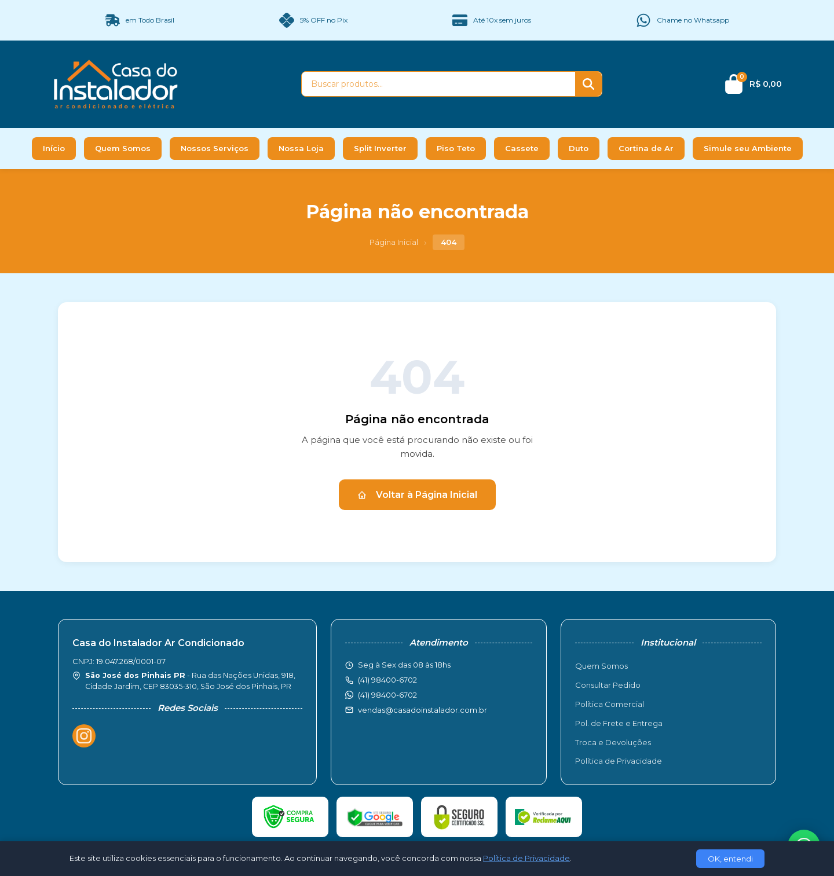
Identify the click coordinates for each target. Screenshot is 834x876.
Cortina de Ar (646, 148)
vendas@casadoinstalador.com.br (422, 709)
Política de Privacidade (618, 760)
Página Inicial (394, 242)
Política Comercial (609, 704)
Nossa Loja (301, 148)
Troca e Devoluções (613, 742)
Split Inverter (380, 148)
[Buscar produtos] (438, 84)
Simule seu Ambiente (748, 148)
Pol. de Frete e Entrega (619, 723)
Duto (578, 148)
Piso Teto (456, 148)
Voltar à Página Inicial (417, 494)
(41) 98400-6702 (387, 694)
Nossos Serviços (214, 148)
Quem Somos (123, 148)
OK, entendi (730, 858)
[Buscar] (588, 84)
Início (54, 148)
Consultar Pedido (608, 685)
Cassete (522, 148)
